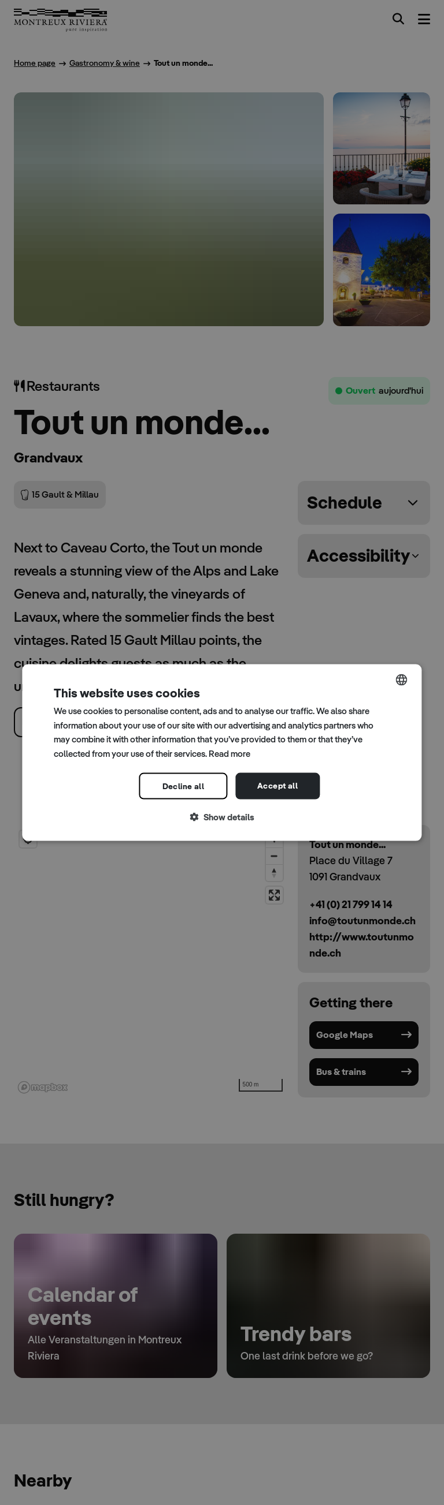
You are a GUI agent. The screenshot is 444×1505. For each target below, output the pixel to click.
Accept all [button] (277, 785)
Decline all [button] (183, 785)
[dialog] (221, 752)
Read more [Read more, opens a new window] (229, 753)
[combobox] (402, 679)
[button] (222, 817)
